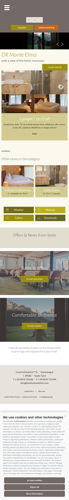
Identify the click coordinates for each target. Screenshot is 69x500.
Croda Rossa (51, 190)
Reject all (34, 487)
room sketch (55, 67)
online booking (46, 27)
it (40, 19)
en (29, 19)
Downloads (50, 217)
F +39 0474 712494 (46, 379)
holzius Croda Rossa (18, 190)
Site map (41, 391)
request (22, 27)
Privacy (17, 397)
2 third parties (20, 421)
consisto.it (60, 396)
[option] (34, 41)
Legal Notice (29, 391)
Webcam (50, 209)
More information (34, 494)
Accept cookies (34, 480)
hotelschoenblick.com (34, 8)
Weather (19, 209)
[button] (65, 416)
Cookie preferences (29, 397)
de (34, 19)
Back (34, 133)
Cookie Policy (9, 397)
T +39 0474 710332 (23, 379)
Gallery (19, 217)
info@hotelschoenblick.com (34, 383)
